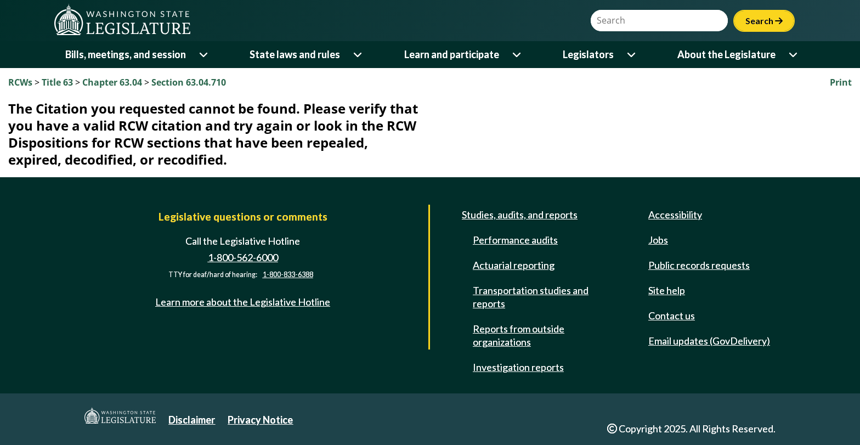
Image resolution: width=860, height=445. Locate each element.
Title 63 (57, 82)
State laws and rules (295, 54)
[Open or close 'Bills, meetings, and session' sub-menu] (204, 54)
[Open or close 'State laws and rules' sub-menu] (358, 54)
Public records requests (699, 265)
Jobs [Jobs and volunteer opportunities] (658, 240)
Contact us (671, 315)
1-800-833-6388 (288, 275)
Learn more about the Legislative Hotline (242, 302)
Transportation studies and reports (531, 296)
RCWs (20, 82)
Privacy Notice (260, 420)
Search (764, 20)
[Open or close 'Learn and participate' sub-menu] (517, 54)
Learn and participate (451, 54)
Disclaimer (191, 420)
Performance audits (515, 240)
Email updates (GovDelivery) (709, 341)
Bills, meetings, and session (125, 54)
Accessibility (675, 215)
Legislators (588, 54)
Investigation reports (518, 367)
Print (841, 82)
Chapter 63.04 (112, 82)
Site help (666, 290)
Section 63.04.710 (188, 82)
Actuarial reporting (514, 265)
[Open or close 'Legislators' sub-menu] (632, 54)
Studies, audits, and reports (520, 215)
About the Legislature (726, 54)
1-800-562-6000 (243, 257)
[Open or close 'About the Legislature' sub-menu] (794, 54)
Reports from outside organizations (518, 335)
